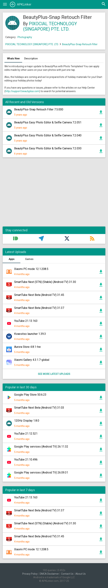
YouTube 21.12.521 (26, 433)
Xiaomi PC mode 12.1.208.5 (31, 269)
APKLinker (20, 4)
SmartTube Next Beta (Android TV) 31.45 (39, 295)
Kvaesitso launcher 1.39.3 (30, 334)
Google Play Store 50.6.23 (30, 394)
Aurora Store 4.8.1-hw (27, 346)
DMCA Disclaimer (49, 573)
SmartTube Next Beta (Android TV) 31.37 (39, 308)
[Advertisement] (54, 194)
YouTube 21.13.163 (26, 321)
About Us (80, 573)
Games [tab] (29, 259)
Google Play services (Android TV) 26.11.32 (41, 446)
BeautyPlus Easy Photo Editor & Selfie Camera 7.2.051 (47, 122)
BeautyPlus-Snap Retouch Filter (80, 44)
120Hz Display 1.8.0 (26, 420)
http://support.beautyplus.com (22, 91)
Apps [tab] (12, 259)
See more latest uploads (54, 374)
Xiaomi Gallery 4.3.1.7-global (31, 359)
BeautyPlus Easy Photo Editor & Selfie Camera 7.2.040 (47, 135)
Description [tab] (31, 58)
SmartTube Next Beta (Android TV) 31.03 (39, 407)
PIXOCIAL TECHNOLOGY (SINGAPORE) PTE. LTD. (50, 26)
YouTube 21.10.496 (26, 459)
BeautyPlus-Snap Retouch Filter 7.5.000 (38, 109)
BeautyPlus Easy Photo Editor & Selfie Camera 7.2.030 (47, 148)
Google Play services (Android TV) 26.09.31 (41, 472)
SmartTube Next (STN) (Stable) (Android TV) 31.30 (45, 282)
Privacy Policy (30, 573)
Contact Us (67, 573)
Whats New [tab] (13, 58)
